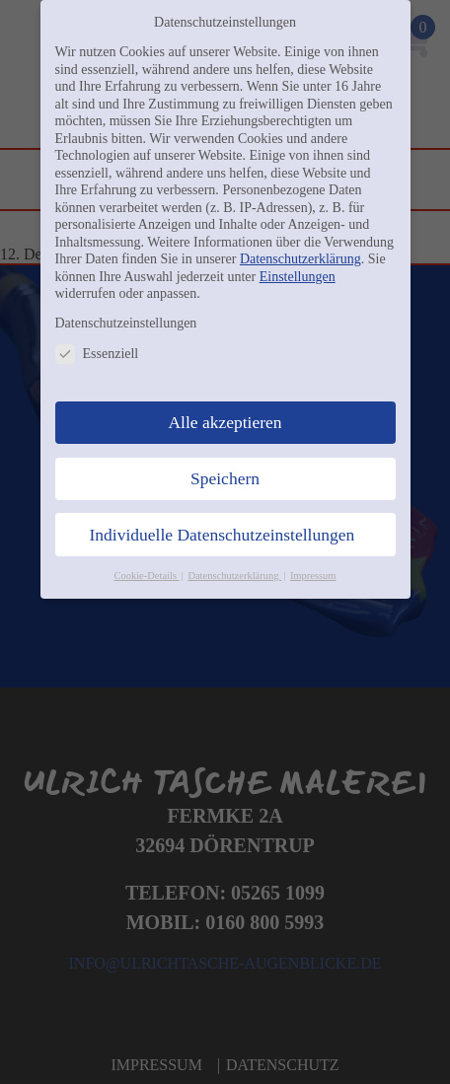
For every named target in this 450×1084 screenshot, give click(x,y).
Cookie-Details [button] (146, 575)
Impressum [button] (313, 575)
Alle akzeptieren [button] (224, 422)
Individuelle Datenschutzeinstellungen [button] (222, 534)
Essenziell (97, 353)
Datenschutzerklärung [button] (234, 575)
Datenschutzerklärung (300, 259)
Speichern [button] (225, 478)
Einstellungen (298, 276)
